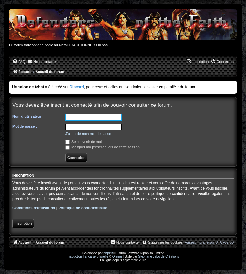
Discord (77, 87)
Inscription (23, 223)
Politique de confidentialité (82, 208)
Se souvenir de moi (83, 142)
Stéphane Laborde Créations (158, 256)
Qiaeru (117, 256)
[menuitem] (18, 62)
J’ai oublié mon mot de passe (88, 134)
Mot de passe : (24, 126)
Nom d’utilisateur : (28, 116)
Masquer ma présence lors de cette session (102, 147)
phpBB (108, 253)
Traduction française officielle (87, 256)
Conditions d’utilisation (33, 208)
